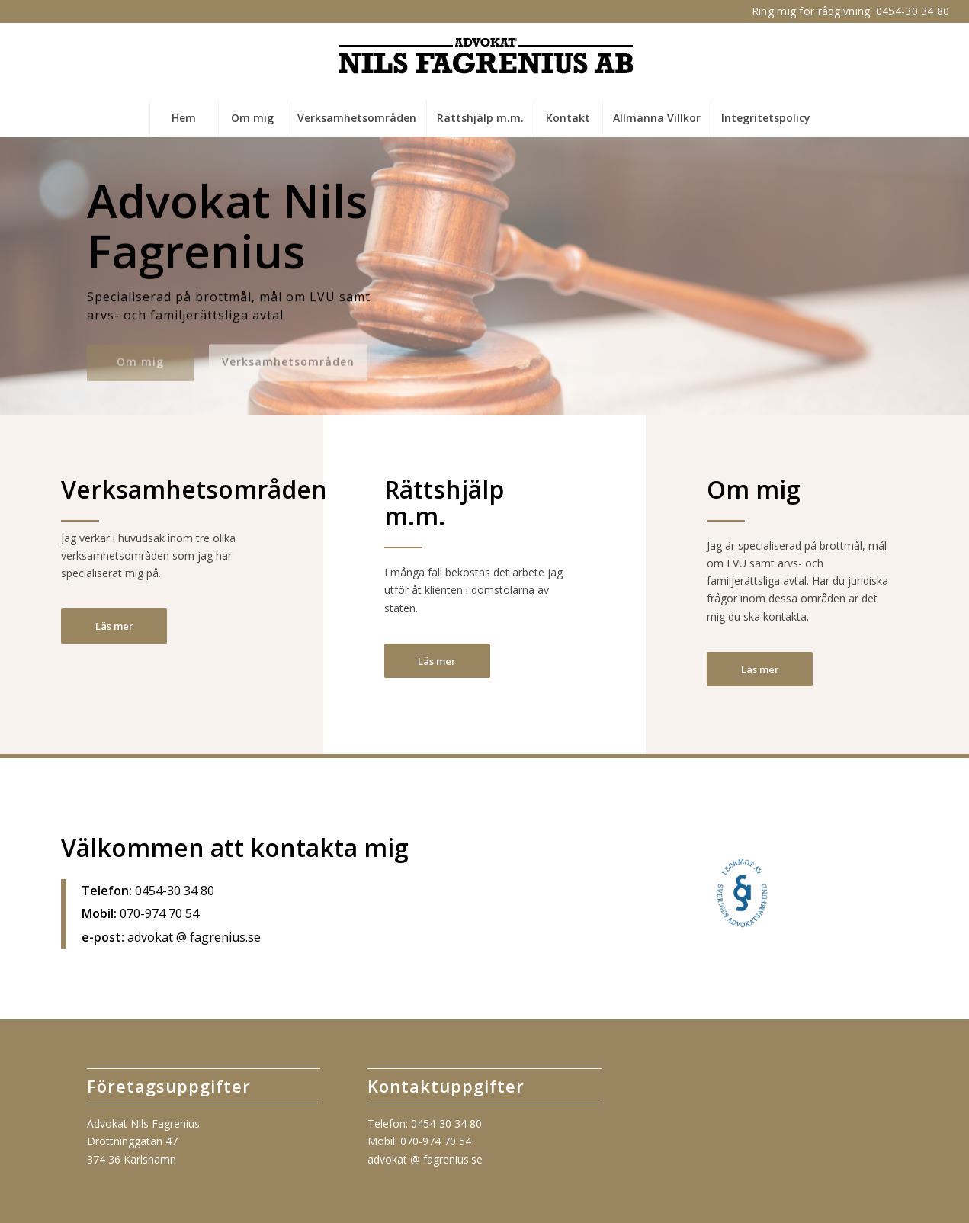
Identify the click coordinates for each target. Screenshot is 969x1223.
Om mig (140, 358)
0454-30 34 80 (913, 11)
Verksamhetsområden (288, 358)
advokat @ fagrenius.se (425, 1159)
